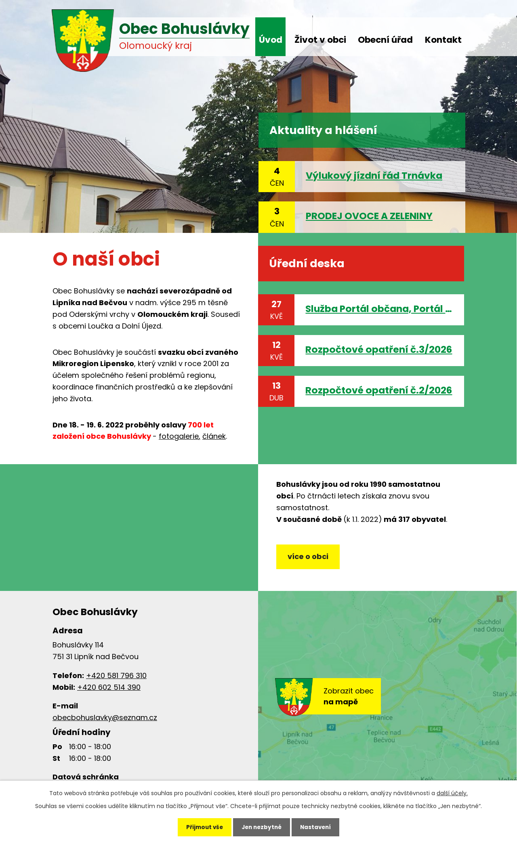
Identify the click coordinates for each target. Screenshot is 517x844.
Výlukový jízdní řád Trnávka (374, 175)
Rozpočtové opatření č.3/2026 (378, 349)
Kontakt (443, 40)
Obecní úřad (385, 40)
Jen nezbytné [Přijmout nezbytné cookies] (261, 826)
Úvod (270, 40)
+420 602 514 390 (109, 691)
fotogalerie (179, 436)
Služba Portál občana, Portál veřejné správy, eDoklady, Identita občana (379, 308)
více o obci (309, 560)
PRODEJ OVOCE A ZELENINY (369, 215)
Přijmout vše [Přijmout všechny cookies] (200, 826)
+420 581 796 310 (116, 679)
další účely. (452, 791)
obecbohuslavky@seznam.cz (105, 722)
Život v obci (320, 40)
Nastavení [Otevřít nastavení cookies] (320, 826)
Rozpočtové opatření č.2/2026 (378, 390)
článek (214, 436)
